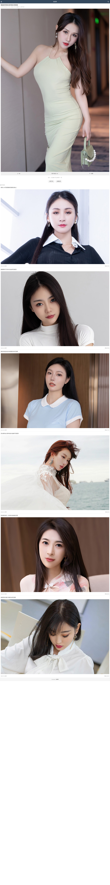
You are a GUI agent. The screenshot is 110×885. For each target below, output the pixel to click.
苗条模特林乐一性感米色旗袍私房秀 (9, 515)
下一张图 (91, 173)
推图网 (55, 1)
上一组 (18, 173)
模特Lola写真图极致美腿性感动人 (9, 187)
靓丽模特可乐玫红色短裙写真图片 (9, 269)
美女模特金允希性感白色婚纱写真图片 (10, 433)
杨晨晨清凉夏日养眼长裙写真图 (8, 597)
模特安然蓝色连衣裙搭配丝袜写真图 (9, 351)
